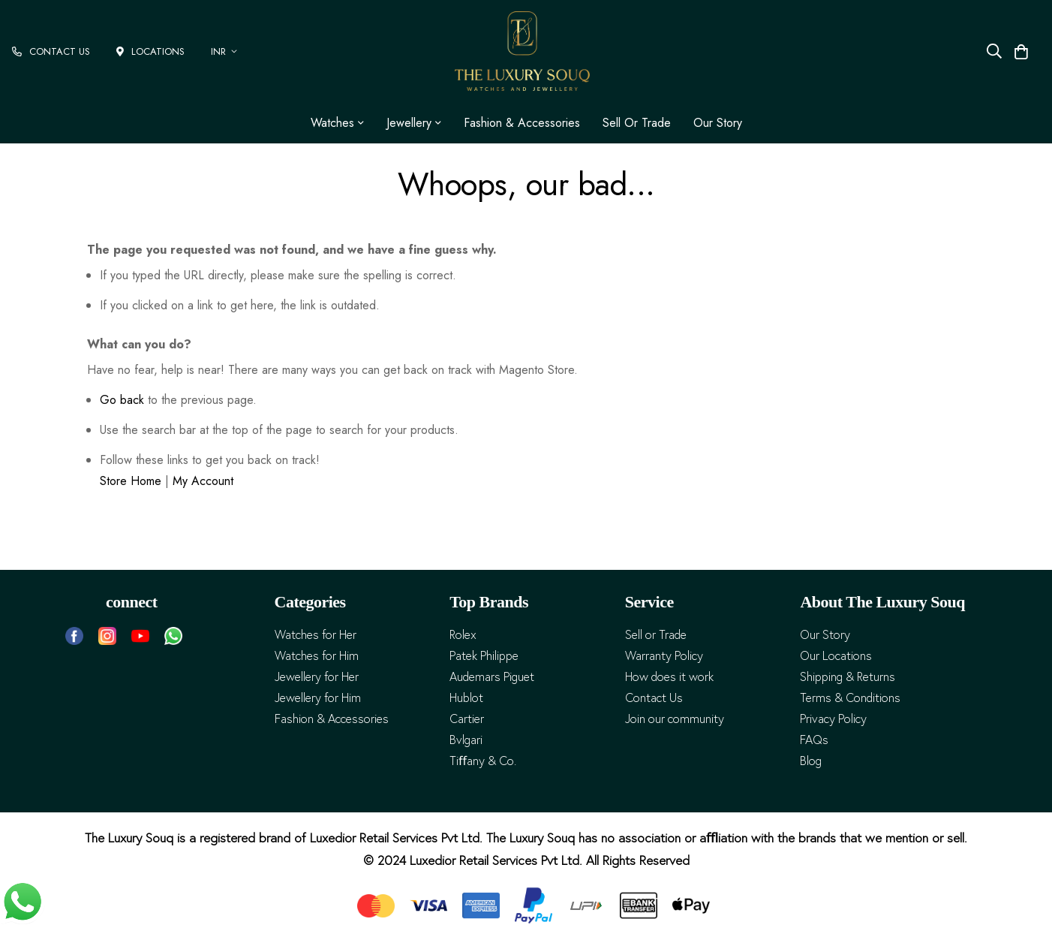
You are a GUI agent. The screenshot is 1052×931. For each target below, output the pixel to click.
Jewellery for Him (318, 698)
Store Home (130, 481)
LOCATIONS (150, 51)
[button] (226, 51)
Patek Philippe (483, 656)
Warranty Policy (664, 656)
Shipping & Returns (847, 677)
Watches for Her (315, 635)
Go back (122, 399)
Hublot (466, 698)
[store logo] (522, 51)
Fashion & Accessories (522, 122)
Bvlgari (465, 740)
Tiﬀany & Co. (482, 761)
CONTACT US (51, 51)
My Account (203, 481)
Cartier (466, 719)
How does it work (669, 677)
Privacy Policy (833, 719)
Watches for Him (317, 656)
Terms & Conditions (850, 698)
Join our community (674, 719)
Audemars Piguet (491, 677)
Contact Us (654, 698)
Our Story (717, 122)
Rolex (462, 635)
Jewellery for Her (317, 677)
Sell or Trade (637, 122)
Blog (811, 761)
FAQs (814, 740)
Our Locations (836, 656)
